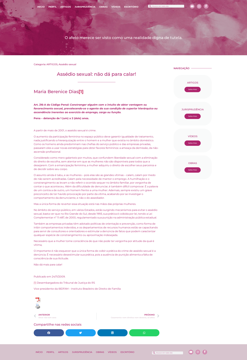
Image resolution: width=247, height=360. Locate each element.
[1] (35, 282)
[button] (49, 332)
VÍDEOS (115, 6)
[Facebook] (206, 6)
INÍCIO (41, 6)
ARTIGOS (65, 6)
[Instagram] (199, 6)
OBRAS (103, 6)
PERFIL (53, 6)
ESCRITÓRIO (131, 6)
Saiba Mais (192, 89)
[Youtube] (192, 6)
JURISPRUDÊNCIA (85, 6)
